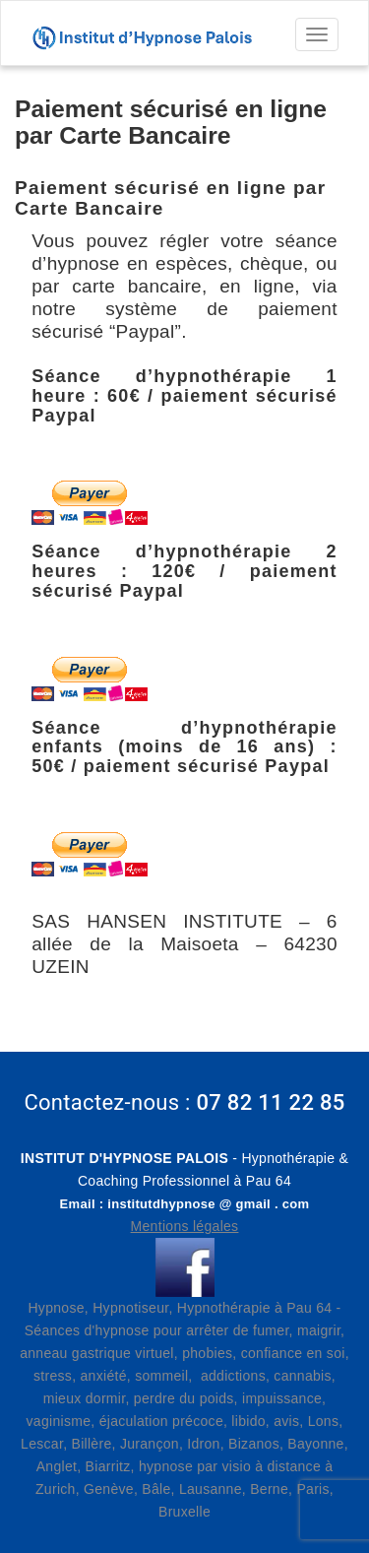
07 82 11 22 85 (270, 1102)
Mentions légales (185, 1226)
